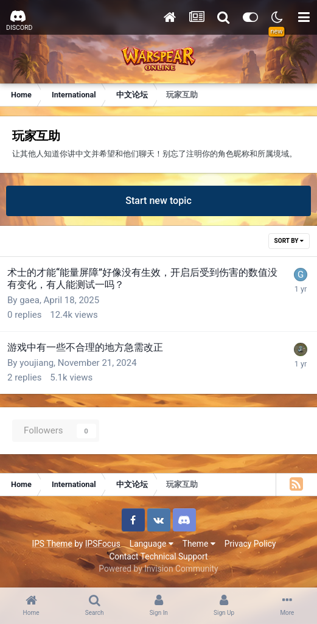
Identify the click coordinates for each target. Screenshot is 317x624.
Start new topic (158, 200)
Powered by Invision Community (158, 568)
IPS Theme (52, 544)
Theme (199, 544)
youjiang (36, 362)
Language (151, 544)
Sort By (289, 240)
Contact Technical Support (158, 556)
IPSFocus (102, 544)
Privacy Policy (250, 544)
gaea (29, 300)
